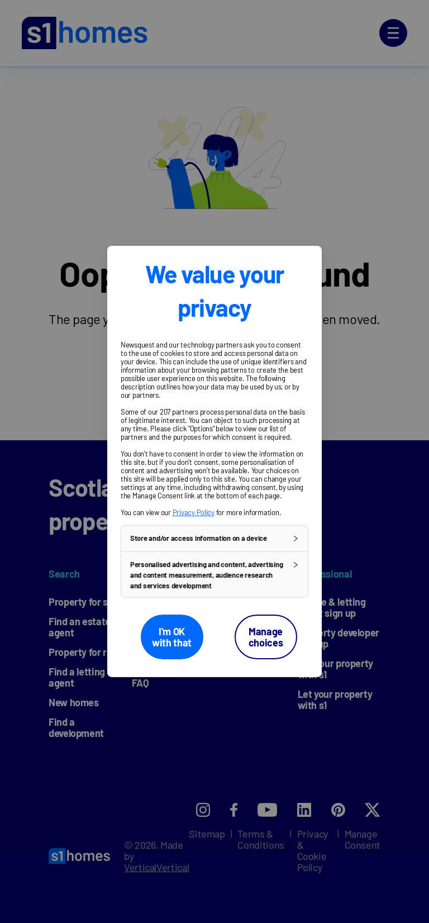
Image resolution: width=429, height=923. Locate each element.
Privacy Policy (193, 512)
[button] (214, 538)
